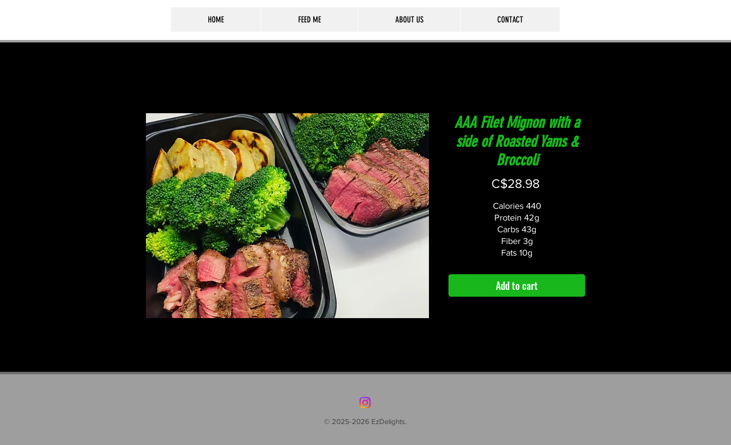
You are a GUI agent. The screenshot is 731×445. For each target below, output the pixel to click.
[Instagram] (365, 402)
